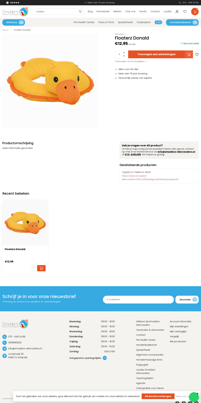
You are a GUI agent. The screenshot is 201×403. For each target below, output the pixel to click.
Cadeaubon (144, 22)
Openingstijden (144, 378)
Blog (90, 11)
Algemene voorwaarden (150, 354)
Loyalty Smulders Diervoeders (145, 371)
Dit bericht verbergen (158, 396)
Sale (158, 22)
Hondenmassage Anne (149, 359)
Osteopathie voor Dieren (150, 388)
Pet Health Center (84, 22)
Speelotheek (125, 22)
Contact (155, 11)
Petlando (119, 34)
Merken (117, 11)
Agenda (140, 383)
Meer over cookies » (186, 396)
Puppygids (142, 364)
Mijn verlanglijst (178, 331)
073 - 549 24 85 (191, 2)
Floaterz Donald (22, 29)
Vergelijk (174, 336)
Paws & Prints (106, 22)
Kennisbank (103, 11)
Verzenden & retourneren (150, 329)
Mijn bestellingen (179, 326)
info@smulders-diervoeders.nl (176, 151)
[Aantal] (33, 268)
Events (143, 11)
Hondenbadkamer (184, 22)
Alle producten (178, 341)
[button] (194, 397)
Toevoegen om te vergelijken (130, 61)
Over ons (130, 11)
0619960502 (14, 342)
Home (5, 29)
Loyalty (168, 11)
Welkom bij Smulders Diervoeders (147, 323)
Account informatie (180, 321)
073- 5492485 (133, 154)
